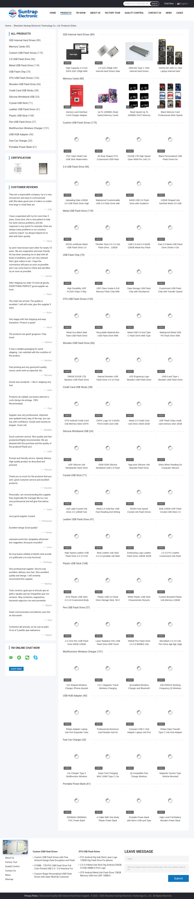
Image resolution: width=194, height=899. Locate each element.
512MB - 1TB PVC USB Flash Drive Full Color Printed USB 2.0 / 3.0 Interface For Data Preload (53, 867)
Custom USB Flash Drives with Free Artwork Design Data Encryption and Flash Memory (54, 859)
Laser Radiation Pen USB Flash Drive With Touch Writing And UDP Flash (108, 644)
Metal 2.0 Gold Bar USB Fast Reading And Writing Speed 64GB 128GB (108, 512)
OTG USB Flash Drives (21, 78)
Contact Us (154, 13)
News (169, 13)
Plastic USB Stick (18, 115)
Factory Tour (112, 13)
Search (154, 4)
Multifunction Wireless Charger (26, 128)
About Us (95, 13)
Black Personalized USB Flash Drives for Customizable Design (170, 159)
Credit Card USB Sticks (21, 90)
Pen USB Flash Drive (20, 121)
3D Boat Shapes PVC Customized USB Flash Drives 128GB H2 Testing (108, 159)
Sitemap (9, 879)
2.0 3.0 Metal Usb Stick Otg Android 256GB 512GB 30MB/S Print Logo (100, 866)
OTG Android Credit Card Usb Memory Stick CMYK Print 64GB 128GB (77, 423)
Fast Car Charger (18, 140)
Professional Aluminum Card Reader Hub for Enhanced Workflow (108, 732)
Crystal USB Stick (18, 103)
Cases (179, 13)
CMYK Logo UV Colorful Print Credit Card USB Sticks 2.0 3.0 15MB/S (107, 423)
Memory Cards (17, 46)
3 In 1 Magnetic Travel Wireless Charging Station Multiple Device (108, 688)
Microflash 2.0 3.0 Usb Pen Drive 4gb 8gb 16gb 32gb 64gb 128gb (170, 644)
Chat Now (169, 3)
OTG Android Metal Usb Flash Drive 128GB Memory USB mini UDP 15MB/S (100, 874)
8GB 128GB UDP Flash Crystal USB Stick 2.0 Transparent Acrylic (170, 512)
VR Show (81, 13)
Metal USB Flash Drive (21, 65)
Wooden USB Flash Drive (22, 84)
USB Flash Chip (17, 71)
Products (65, 13)
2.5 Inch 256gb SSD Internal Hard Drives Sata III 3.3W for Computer (108, 71)
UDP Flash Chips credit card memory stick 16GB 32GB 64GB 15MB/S (170, 423)
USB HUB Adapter (18, 134)
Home (53, 13)
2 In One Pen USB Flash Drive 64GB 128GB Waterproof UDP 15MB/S (77, 644)
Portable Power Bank (20, 147)
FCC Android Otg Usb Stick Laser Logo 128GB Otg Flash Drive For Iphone (98, 859)
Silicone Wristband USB (21, 96)
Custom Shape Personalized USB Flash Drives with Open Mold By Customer (53, 875)
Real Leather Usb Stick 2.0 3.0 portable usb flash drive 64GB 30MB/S (108, 556)
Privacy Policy (31, 896)
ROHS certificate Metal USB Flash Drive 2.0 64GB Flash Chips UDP (76, 247)
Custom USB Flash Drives (23, 52)
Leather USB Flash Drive (22, 109)
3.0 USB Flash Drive (19, 59)
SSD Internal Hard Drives (22, 40)
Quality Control (134, 13)
